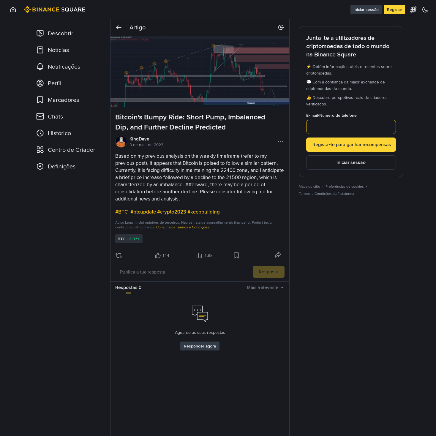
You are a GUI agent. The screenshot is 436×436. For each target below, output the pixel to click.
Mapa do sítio (309, 186)
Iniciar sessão (366, 9)
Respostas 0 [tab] (128, 287)
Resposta (269, 271)
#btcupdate (143, 211)
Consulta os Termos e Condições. (183, 227)
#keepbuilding (204, 211)
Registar (394, 9)
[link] (68, 33)
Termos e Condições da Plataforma (326, 193)
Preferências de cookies (345, 186)
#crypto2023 (172, 211)
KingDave (139, 139)
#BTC (122, 211)
